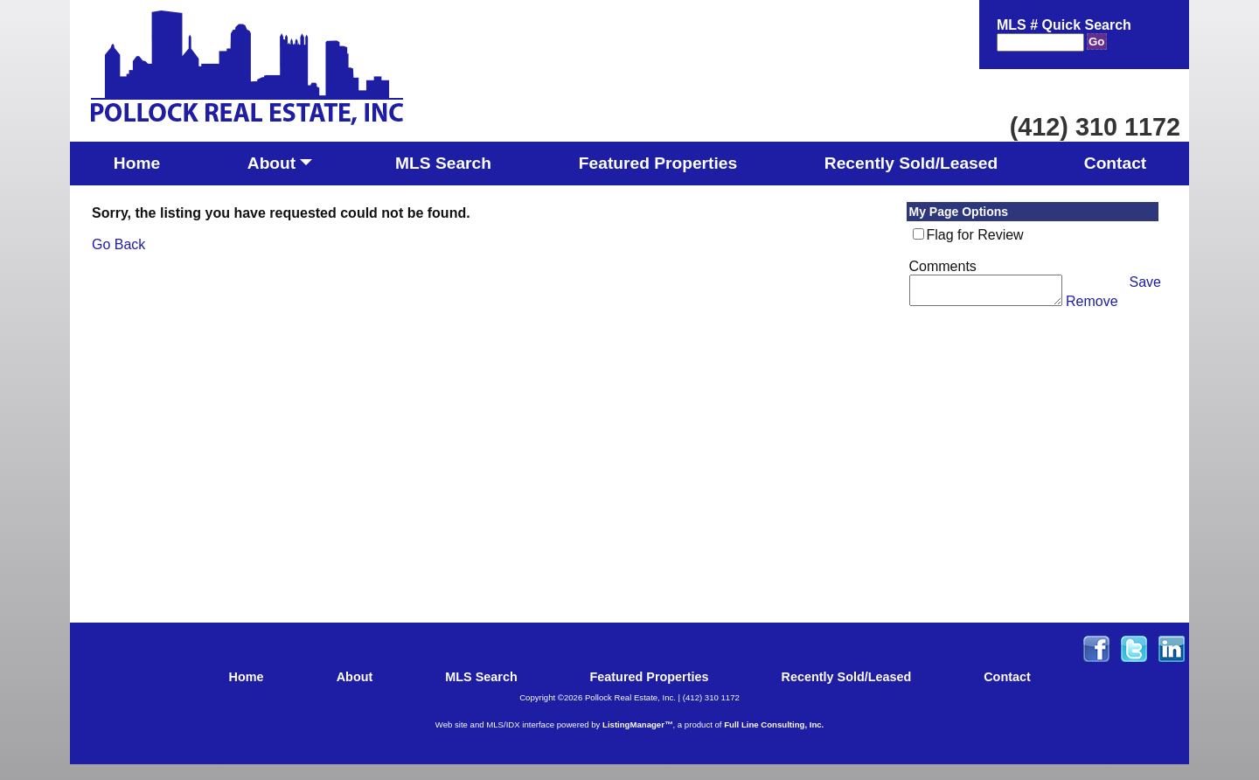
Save (1145, 282)
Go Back (118, 244)
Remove (1092, 306)
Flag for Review (975, 234)
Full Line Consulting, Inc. (774, 724)
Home (137, 163)
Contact (1115, 163)
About (279, 169)
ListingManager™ (637, 724)
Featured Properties (658, 163)
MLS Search (443, 163)
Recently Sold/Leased (911, 163)
